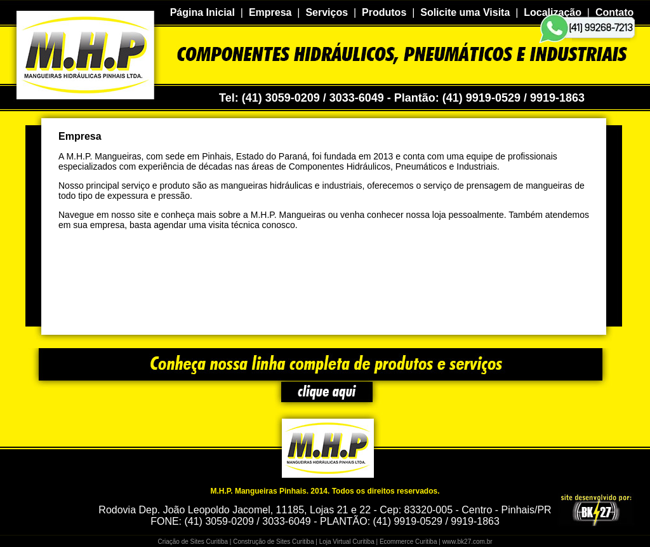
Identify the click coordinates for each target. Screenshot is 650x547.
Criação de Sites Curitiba (192, 541)
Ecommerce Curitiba (408, 541)
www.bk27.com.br (467, 541)
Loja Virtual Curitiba (347, 541)
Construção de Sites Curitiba (273, 541)
